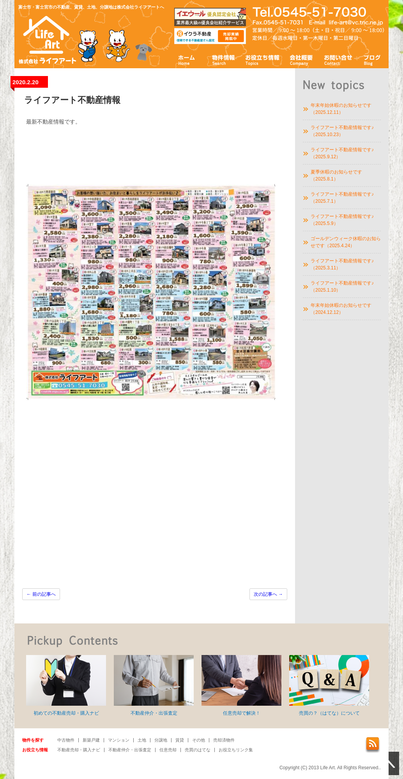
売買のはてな (197, 749)
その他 (198, 740)
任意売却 (168, 749)
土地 (142, 740)
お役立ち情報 (262, 59)
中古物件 (65, 740)
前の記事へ (41, 594)
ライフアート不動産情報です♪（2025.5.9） (342, 220)
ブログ (372, 59)
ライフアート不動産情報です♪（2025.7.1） (342, 197)
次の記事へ (268, 594)
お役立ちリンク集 (236, 749)
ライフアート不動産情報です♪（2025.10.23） (342, 131)
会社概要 (301, 59)
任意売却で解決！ (241, 685)
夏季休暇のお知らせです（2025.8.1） (336, 175)
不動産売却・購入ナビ (78, 749)
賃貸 (179, 740)
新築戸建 (91, 740)
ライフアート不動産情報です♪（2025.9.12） (342, 153)
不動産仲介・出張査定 (154, 685)
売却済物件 (224, 740)
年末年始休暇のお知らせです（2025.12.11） (341, 109)
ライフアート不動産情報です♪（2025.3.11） (342, 264)
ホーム (187, 59)
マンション (118, 740)
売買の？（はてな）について (329, 685)
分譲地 (160, 740)
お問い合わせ (338, 59)
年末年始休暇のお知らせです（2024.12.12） (341, 309)
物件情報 (222, 59)
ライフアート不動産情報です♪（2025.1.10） (342, 286)
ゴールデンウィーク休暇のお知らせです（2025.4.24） (346, 242)
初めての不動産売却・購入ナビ (66, 685)
